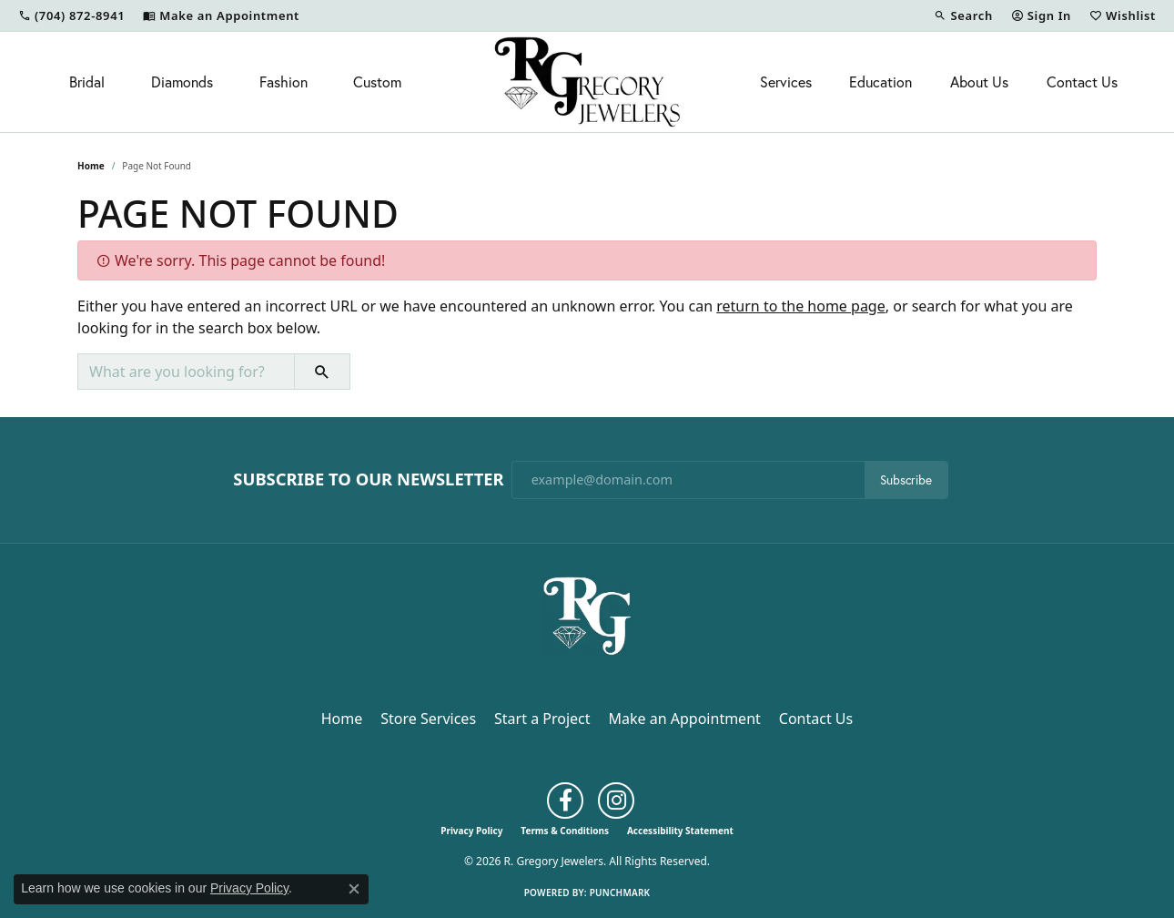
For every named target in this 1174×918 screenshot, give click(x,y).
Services (786, 82)
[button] (963, 15)
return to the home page (801, 306)
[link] (71, 15)
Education (880, 82)
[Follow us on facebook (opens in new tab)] (565, 800)
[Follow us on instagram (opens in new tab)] (616, 800)
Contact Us (1082, 82)
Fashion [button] (283, 82)
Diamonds (182, 82)
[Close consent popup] (354, 888)
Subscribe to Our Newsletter (368, 479)
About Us (979, 82)
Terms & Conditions (565, 830)
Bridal (87, 82)
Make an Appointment (685, 719)
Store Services (428, 719)
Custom (377, 82)
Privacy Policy (471, 830)
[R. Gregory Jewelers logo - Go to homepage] (587, 82)
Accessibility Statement (680, 830)
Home (91, 165)
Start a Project (542, 719)
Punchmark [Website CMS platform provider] (620, 892)
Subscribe (906, 480)
